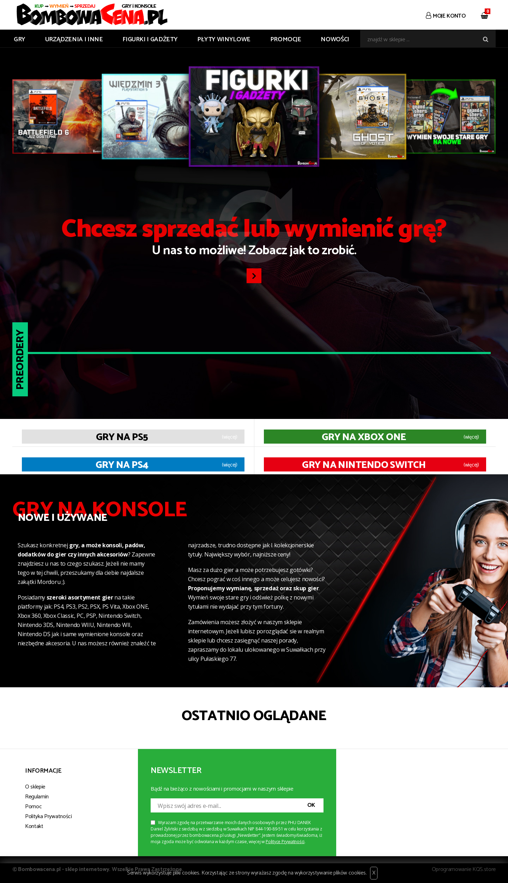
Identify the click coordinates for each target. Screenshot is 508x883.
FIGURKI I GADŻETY (149, 39)
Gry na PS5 (122, 437)
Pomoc (33, 806)
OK (311, 805)
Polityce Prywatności (285, 842)
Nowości (335, 39)
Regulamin (37, 797)
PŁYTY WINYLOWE (223, 39)
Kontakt (34, 826)
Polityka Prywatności (48, 816)
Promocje (285, 39)
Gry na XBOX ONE (364, 437)
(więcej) (229, 437)
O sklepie (35, 787)
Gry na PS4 (122, 465)
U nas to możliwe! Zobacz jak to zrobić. (254, 239)
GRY (19, 39)
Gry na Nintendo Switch (363, 465)
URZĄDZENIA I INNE (74, 39)
